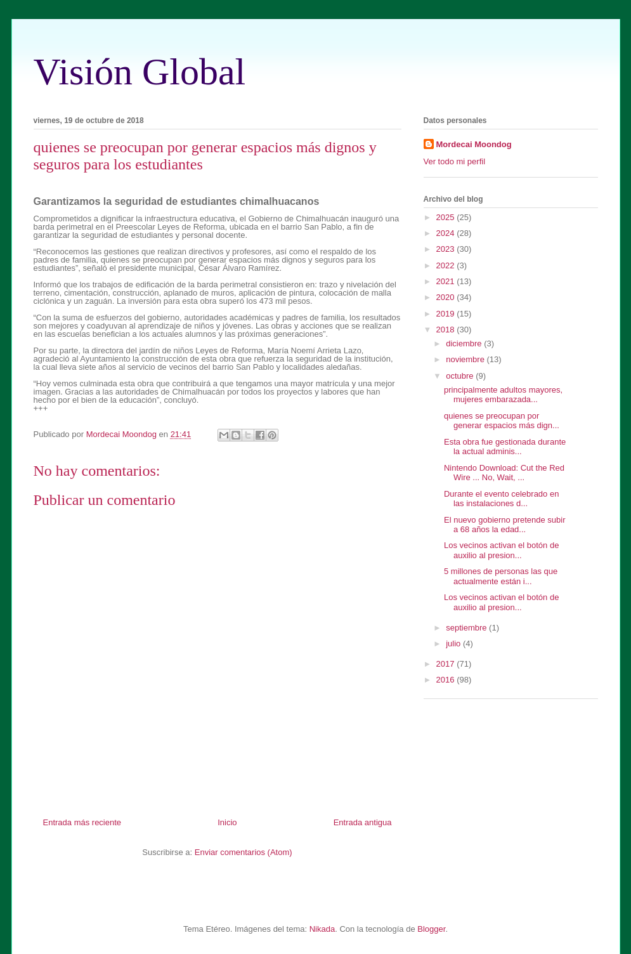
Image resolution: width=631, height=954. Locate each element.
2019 (446, 313)
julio (454, 643)
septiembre (467, 627)
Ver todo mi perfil (455, 161)
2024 (446, 233)
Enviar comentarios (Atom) (243, 852)
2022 (446, 265)
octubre (461, 376)
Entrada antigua (363, 822)
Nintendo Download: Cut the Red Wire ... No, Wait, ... (504, 473)
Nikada (322, 929)
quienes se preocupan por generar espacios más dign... (501, 421)
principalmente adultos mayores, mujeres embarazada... (503, 395)
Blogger (431, 929)
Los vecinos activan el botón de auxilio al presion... (501, 550)
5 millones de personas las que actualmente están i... (500, 576)
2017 (446, 664)
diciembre (465, 343)
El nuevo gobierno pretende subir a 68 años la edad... (505, 525)
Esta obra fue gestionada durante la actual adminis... (505, 447)
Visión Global (140, 72)
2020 (446, 297)
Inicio (227, 822)
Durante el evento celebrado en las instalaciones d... (501, 499)
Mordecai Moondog (474, 144)
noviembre (466, 359)
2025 (446, 217)
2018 (446, 329)
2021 (446, 281)
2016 (446, 679)
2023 (446, 249)
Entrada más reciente (82, 822)
